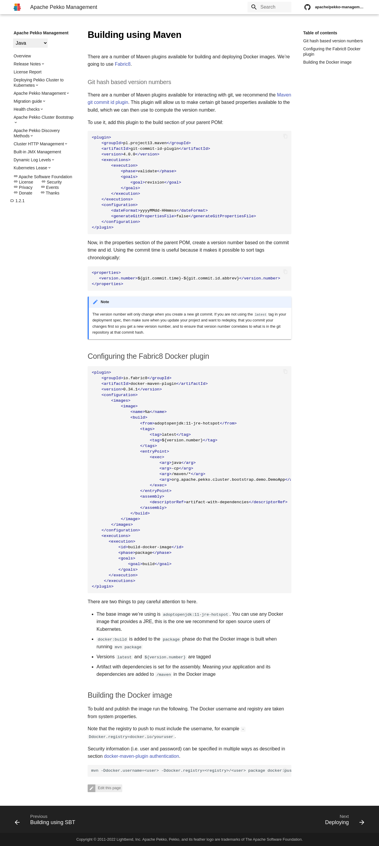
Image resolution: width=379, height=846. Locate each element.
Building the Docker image (327, 62)
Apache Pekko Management (41, 32)
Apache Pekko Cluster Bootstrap (43, 117)
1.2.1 (17, 200)
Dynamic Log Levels (32, 159)
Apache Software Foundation (43, 176)
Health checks (27, 109)
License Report (27, 72)
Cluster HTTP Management (39, 143)
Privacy (23, 187)
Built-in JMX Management (37, 151)
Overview (22, 56)
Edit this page (109, 788)
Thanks (50, 193)
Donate (23, 193)
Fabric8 (123, 64)
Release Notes (27, 64)
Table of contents (320, 32)
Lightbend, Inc (128, 839)
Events (50, 187)
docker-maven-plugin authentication (141, 756)
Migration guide (28, 101)
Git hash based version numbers (333, 40)
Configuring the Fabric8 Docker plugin (332, 51)
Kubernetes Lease (30, 167)
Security (51, 182)
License (23, 182)
